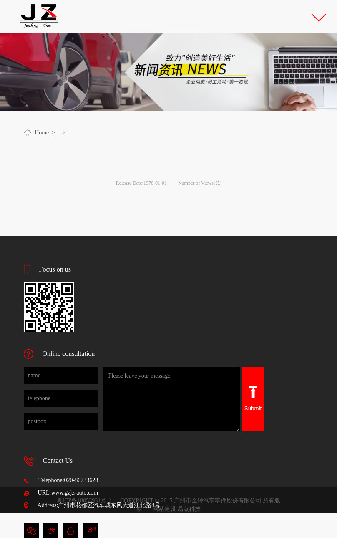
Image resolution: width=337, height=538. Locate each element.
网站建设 (164, 509)
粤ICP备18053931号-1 (84, 500)
